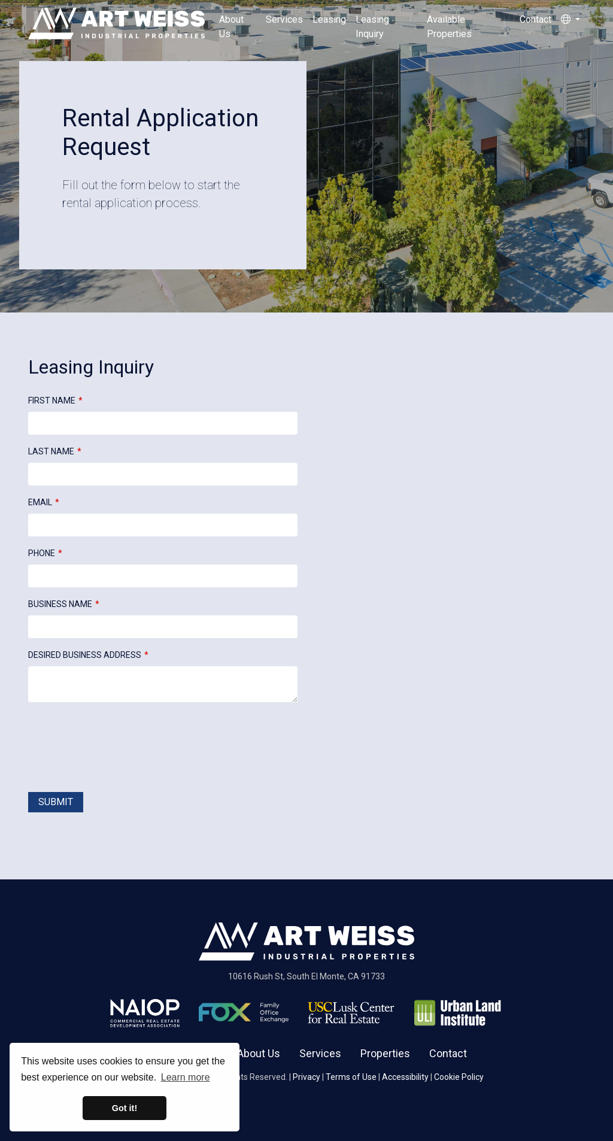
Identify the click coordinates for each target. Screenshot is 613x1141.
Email (40, 502)
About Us (231, 27)
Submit (55, 802)
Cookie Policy (459, 1077)
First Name (51, 400)
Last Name (51, 451)
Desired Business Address (84, 655)
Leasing (329, 19)
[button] (570, 27)
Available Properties (449, 27)
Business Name (60, 604)
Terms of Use (351, 1077)
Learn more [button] (185, 1077)
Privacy (306, 1077)
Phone (41, 553)
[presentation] (119, 749)
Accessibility (405, 1077)
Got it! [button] (124, 1108)
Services (284, 19)
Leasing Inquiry (372, 27)
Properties (385, 1053)
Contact (535, 19)
